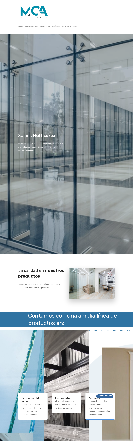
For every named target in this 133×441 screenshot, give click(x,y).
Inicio (20, 26)
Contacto (66, 26)
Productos (45, 26)
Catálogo (56, 26)
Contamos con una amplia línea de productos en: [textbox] (72, 319)
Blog (75, 26)
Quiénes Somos (31, 26)
